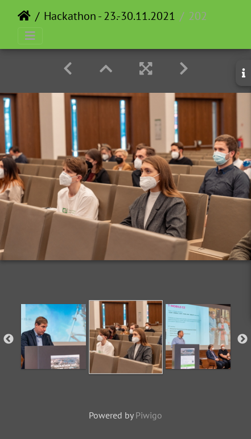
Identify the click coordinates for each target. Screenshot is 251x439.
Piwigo (148, 415)
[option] (53, 336)
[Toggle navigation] (30, 35)
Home (24, 15)
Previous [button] (8, 339)
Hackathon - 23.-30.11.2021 (109, 16)
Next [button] (242, 339)
